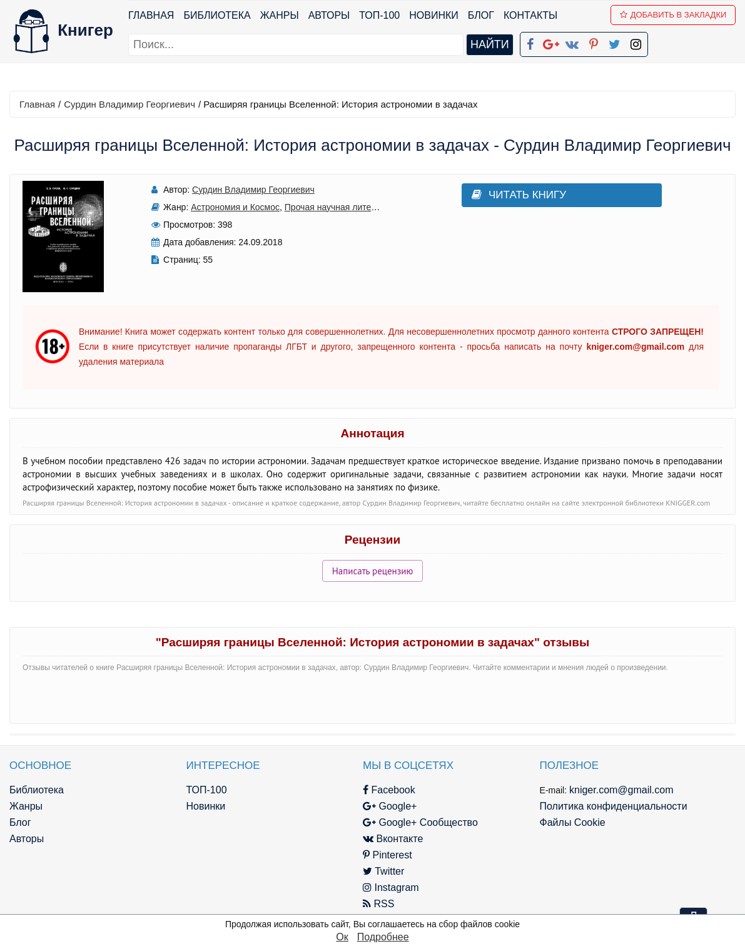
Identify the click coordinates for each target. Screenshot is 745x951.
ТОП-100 (379, 15)
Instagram (391, 887)
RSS (378, 903)
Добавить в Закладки (673, 14)
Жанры (279, 15)
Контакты (530, 15)
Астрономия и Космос (235, 207)
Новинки (434, 15)
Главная (151, 15)
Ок (342, 937)
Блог (481, 15)
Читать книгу (519, 195)
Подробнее (383, 937)
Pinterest (387, 855)
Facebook (389, 790)
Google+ (390, 806)
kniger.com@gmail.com (621, 790)
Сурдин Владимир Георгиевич (129, 104)
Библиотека (216, 15)
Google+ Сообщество (420, 822)
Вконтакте (393, 838)
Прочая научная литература (342, 207)
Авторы (329, 15)
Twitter (383, 871)
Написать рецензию (372, 571)
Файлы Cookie (573, 822)
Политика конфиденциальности (613, 806)
